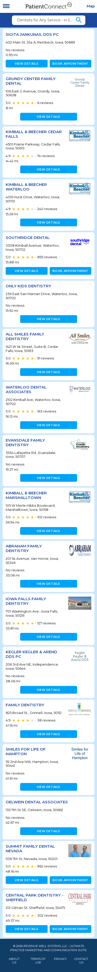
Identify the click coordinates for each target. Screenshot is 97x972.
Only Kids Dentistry (28, 285)
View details (26, 63)
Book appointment (70, 63)
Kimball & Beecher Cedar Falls (34, 134)
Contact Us (81, 960)
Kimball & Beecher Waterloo (26, 187)
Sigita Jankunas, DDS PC (32, 34)
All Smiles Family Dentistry (25, 336)
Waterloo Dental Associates (26, 389)
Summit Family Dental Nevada (30, 848)
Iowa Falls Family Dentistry (26, 601)
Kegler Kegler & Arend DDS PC (31, 654)
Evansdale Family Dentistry (25, 442)
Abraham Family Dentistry (24, 548)
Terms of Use (38, 960)
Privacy (60, 959)
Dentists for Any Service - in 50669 (46, 20)
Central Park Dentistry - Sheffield (34, 897)
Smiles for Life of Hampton (26, 751)
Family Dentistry (25, 704)
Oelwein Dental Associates (37, 801)
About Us (14, 960)
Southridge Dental (28, 237)
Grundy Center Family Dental (31, 81)
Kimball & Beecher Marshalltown (26, 495)
